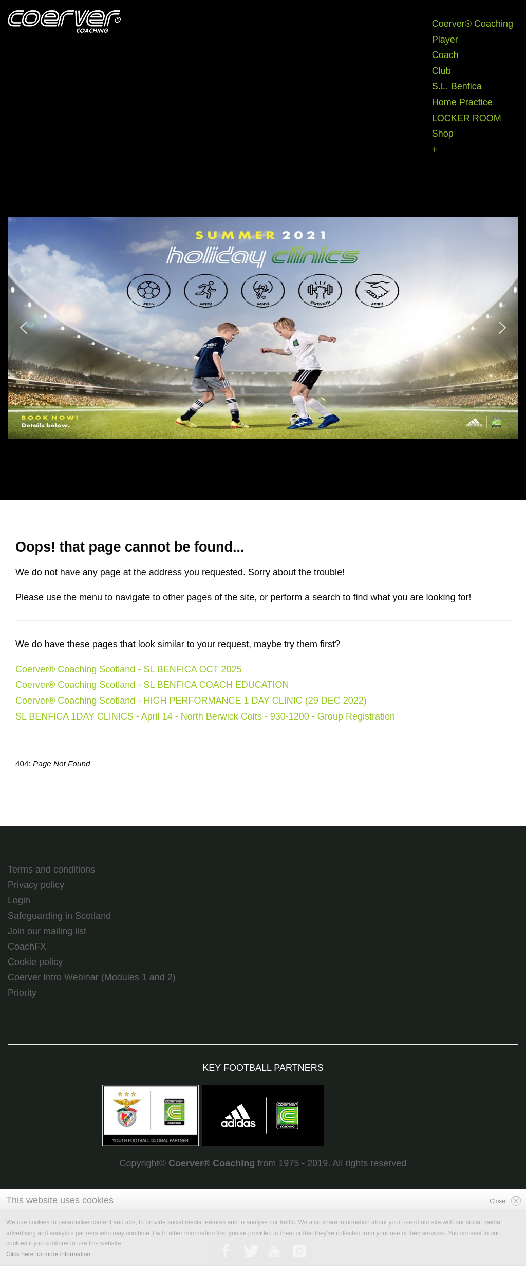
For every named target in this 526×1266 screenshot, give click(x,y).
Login (19, 900)
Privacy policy (36, 885)
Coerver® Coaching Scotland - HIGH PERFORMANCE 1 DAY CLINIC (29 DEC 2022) (191, 700)
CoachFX (27, 946)
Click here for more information (48, 1254)
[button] (263, 328)
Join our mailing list (47, 931)
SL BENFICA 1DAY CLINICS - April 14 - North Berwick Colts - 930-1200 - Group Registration (205, 716)
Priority (22, 993)
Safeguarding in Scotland (59, 916)
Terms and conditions (51, 869)
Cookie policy (35, 962)
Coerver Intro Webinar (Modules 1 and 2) (92, 977)
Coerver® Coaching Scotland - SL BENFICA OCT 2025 (128, 669)
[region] (263, 328)
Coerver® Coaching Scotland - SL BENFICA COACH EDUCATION (152, 684)
